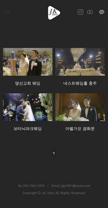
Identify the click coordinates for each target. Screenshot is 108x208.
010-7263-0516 (34, 185)
